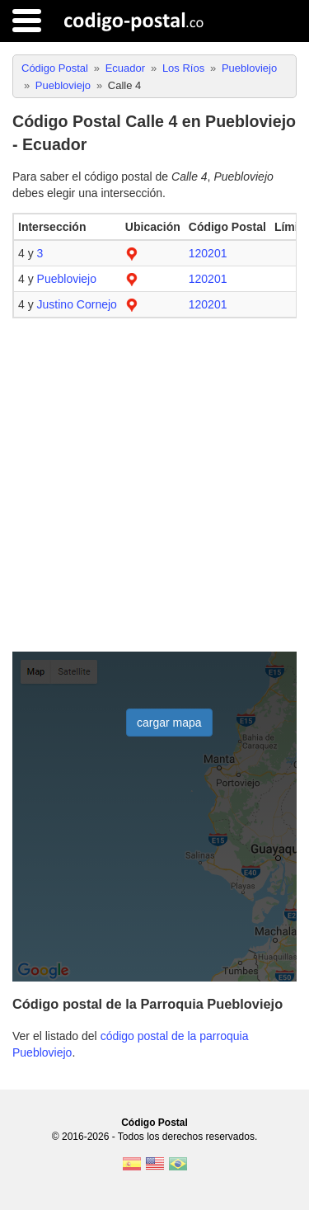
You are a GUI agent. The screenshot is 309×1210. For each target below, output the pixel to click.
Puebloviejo (66, 278)
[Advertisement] (154, 485)
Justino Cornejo (77, 304)
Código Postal (154, 1122)
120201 (208, 253)
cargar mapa (169, 722)
